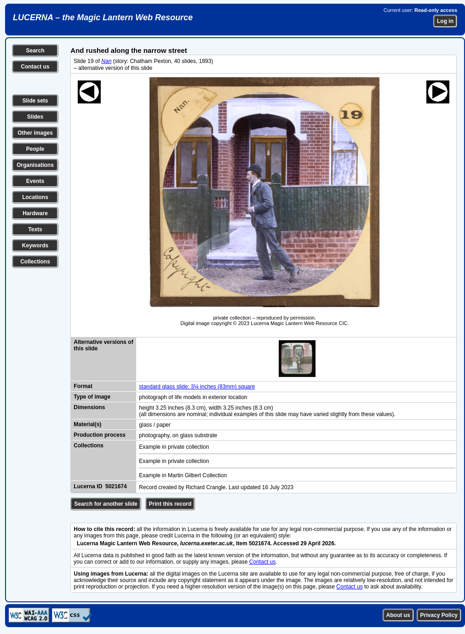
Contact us (35, 66)
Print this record (170, 504)
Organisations (35, 165)
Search (35, 50)
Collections (35, 261)
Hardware (35, 213)
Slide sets (35, 100)
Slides (35, 117)
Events (35, 181)
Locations (35, 197)
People (35, 149)
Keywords (35, 245)
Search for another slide (105, 504)
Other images (35, 133)
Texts (35, 229)
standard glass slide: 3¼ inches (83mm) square (197, 386)
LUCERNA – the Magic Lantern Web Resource (103, 17)
